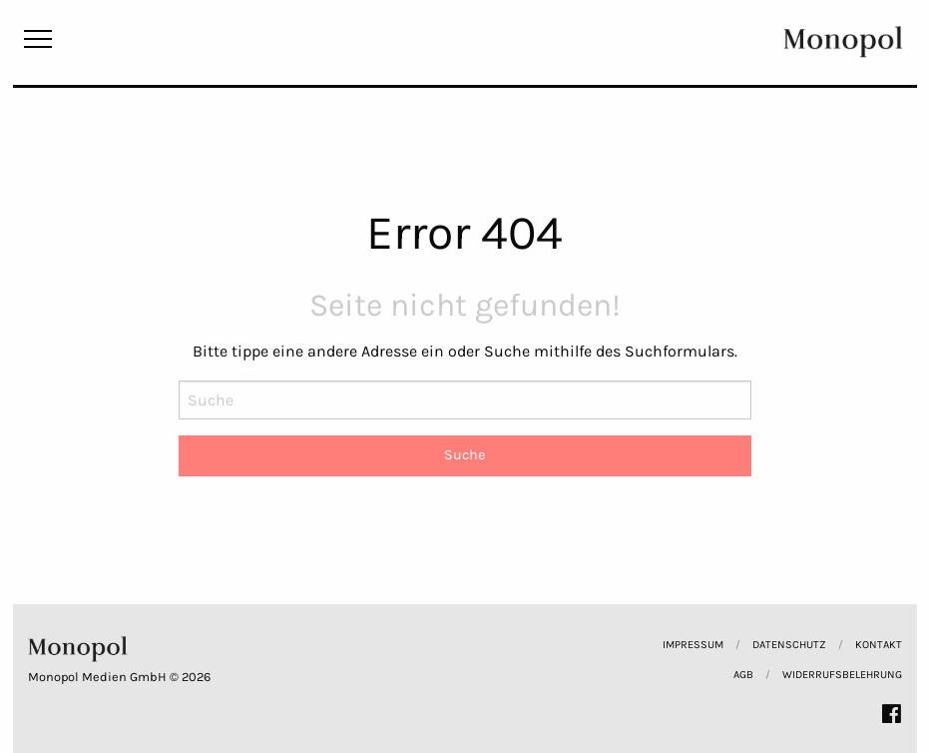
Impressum (693, 644)
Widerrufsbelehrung (842, 674)
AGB (743, 674)
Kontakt (878, 644)
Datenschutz (789, 644)
